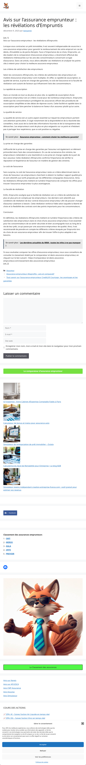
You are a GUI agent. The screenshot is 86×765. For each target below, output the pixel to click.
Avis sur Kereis (9, 680)
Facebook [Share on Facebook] (10, 513)
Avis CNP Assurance (12, 688)
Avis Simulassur (10, 695)
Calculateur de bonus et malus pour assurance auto (26, 423)
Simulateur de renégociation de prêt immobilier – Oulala (28, 444)
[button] (83, 723)
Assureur (10, 270)
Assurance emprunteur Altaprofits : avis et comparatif (30, 274)
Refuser (43, 751)
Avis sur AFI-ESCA (11, 684)
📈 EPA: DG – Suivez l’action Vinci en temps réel (24, 718)
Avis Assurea (9, 692)
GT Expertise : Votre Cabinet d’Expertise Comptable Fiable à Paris (32, 401)
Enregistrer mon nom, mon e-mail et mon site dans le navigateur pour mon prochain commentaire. (43, 347)
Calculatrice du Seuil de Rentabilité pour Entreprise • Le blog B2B (32, 465)
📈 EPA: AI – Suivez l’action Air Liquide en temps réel (26, 714)
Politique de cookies (42, 762)
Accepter (42, 744)
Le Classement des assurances (43, 667)
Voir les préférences (43, 757)
